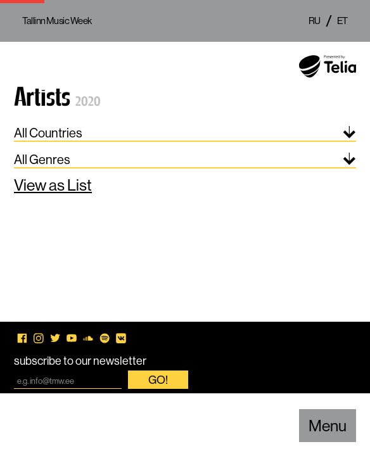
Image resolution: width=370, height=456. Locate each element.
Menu (328, 425)
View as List (53, 185)
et (342, 21)
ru (315, 21)
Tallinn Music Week (57, 21)
